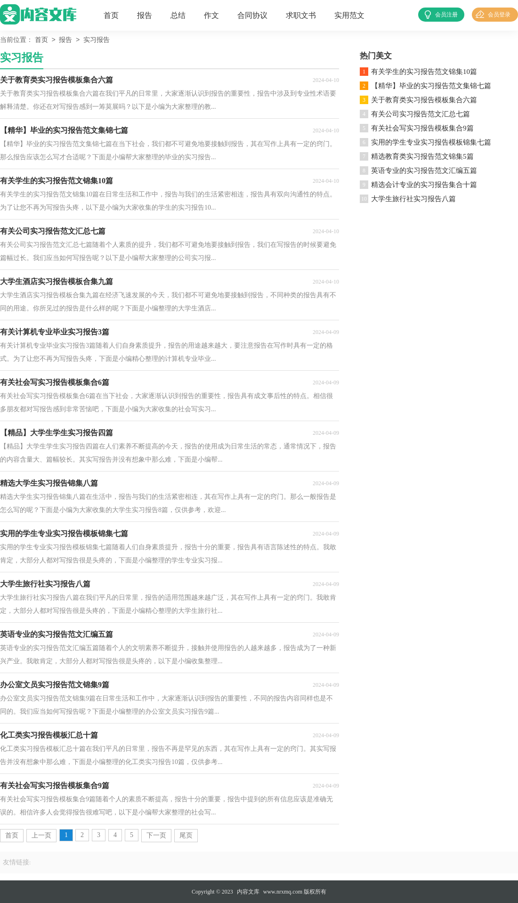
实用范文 (349, 15)
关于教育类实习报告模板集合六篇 (424, 100)
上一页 (41, 835)
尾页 (186, 835)
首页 (111, 15)
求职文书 (301, 15)
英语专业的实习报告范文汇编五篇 (424, 170)
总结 (178, 15)
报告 (144, 15)
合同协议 (252, 15)
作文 (211, 15)
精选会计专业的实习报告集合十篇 (424, 184)
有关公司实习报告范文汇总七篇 (420, 114)
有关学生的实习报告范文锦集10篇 (424, 71)
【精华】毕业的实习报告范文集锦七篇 (431, 85)
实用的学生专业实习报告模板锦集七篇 (431, 142)
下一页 (156, 835)
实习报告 (96, 40)
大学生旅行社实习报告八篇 (413, 199)
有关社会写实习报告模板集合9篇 (422, 128)
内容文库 (248, 891)
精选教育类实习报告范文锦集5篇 (422, 156)
